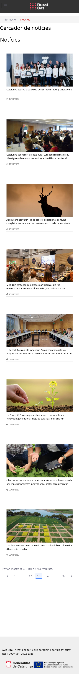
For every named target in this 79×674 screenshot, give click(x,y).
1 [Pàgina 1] (15, 576)
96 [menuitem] (63, 576)
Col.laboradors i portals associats (52, 650)
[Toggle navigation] (5, 5)
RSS (4, 653)
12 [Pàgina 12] (30, 576)
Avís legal (7, 650)
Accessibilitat (22, 650)
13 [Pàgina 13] (38, 576)
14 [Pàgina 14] (47, 576)
